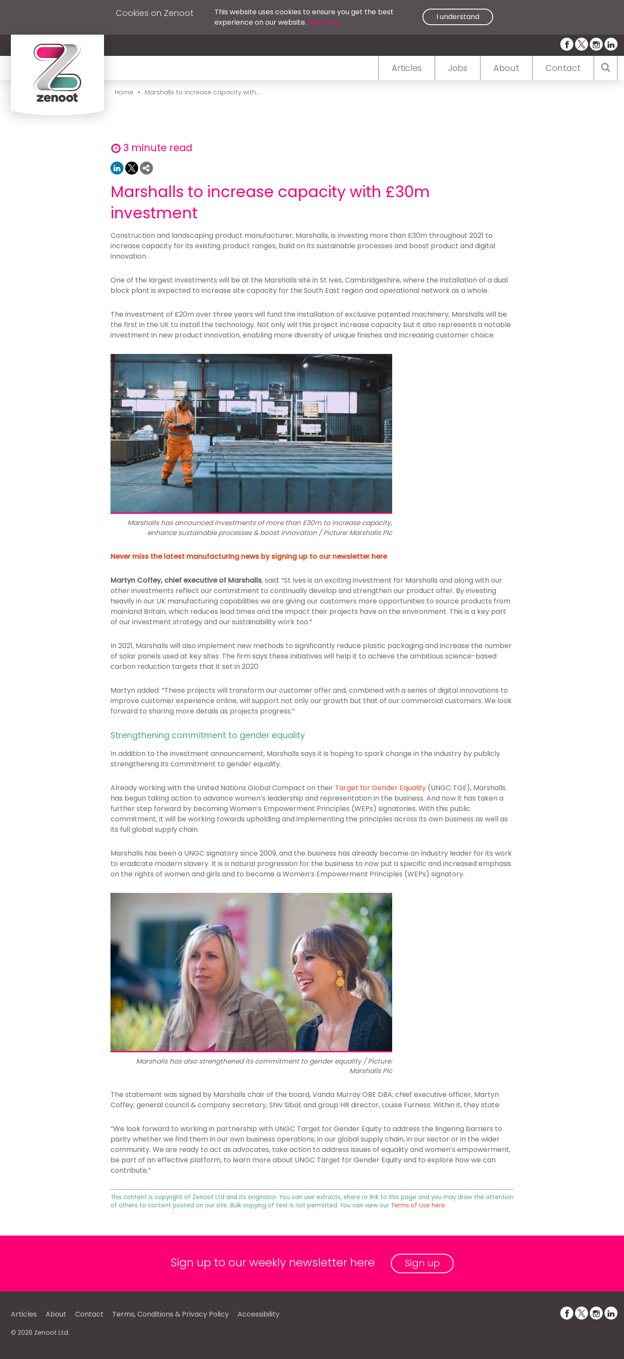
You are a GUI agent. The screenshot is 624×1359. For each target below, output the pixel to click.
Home (124, 92)
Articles (407, 68)
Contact (563, 68)
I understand (457, 17)
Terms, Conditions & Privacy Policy (170, 1314)
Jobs (457, 68)
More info (324, 22)
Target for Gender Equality (380, 788)
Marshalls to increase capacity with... (202, 92)
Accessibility (258, 1314)
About (506, 68)
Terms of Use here (418, 1205)
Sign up (422, 1263)
